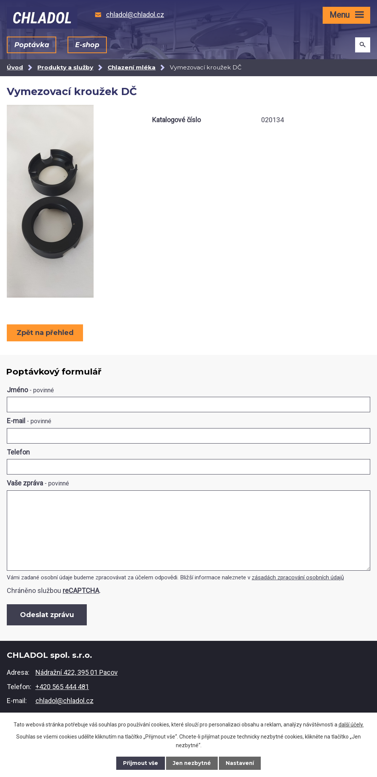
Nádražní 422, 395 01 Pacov (76, 673)
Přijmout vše (139, 763)
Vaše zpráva (38, 483)
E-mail (29, 421)
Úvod (15, 67)
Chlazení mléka (131, 67)
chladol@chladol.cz (64, 702)
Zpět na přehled (45, 333)
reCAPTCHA (81, 590)
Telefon (18, 452)
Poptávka (31, 45)
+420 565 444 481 (62, 687)
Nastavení (240, 763)
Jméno (30, 390)
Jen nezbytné (192, 763)
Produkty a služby (65, 67)
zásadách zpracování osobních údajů (298, 577)
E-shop (87, 45)
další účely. (351, 724)
